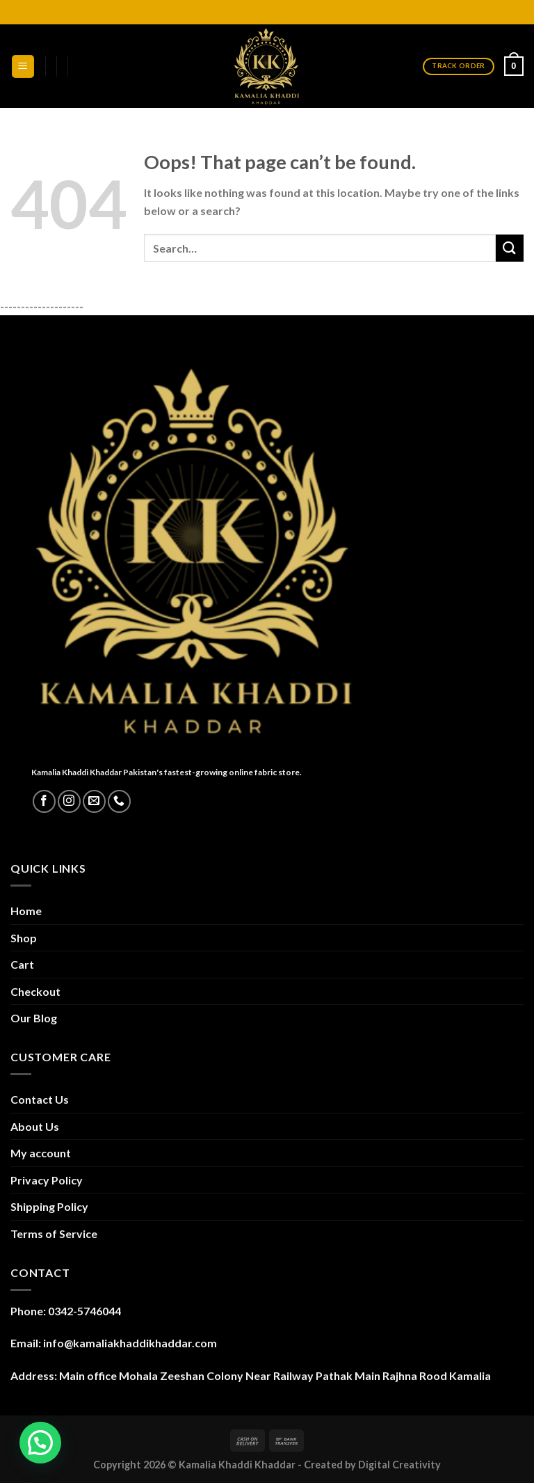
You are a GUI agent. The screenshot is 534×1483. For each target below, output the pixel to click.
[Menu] (23, 66)
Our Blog (33, 1017)
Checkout (35, 991)
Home (26, 910)
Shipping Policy (49, 1206)
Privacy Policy (46, 1180)
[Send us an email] (94, 801)
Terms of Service (53, 1233)
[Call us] (119, 801)
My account (40, 1152)
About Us (34, 1126)
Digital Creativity (399, 1464)
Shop (23, 937)
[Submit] (510, 248)
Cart (22, 964)
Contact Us (39, 1099)
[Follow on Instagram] (69, 801)
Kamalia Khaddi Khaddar (237, 1464)
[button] (40, 1443)
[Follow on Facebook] (44, 801)
